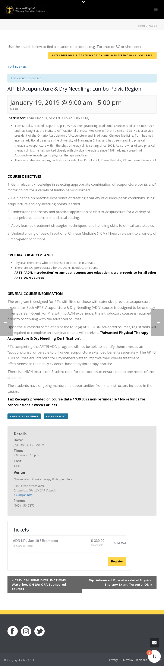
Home (142, 25)
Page (151, 25)
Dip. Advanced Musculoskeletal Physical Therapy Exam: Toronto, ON (120, 582)
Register (117, 561)
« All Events (16, 66)
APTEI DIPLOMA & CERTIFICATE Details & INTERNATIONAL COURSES (102, 55)
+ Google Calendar (24, 416)
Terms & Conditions (135, 660)
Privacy (113, 660)
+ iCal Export (56, 416)
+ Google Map (23, 495)
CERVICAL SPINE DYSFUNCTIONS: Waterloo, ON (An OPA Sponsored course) (39, 584)
